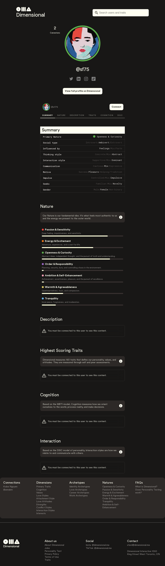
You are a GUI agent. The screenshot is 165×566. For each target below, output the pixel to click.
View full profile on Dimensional (82, 91)
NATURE (61, 103)
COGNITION (107, 103)
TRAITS (92, 103)
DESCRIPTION (77, 103)
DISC (120, 103)
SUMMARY (47, 103)
